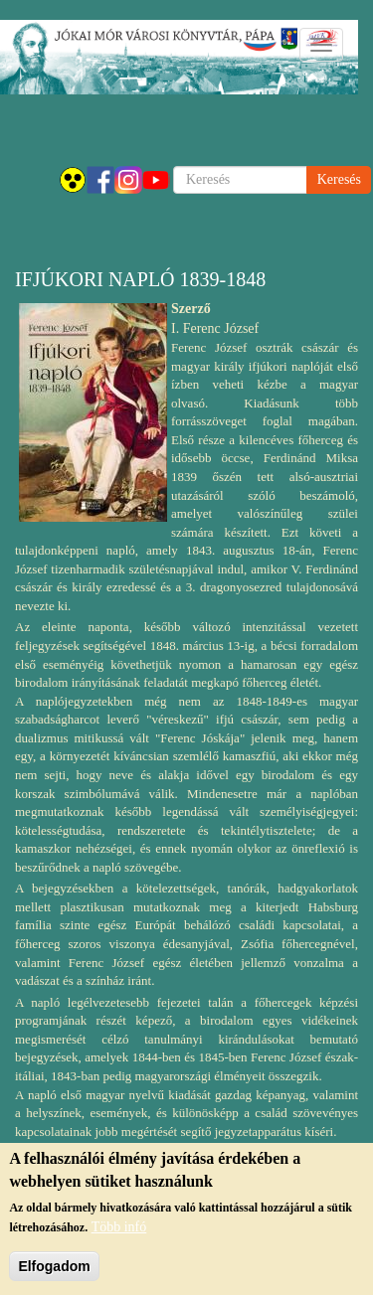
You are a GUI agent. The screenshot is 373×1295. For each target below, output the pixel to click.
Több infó (119, 1228)
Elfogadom (54, 1268)
